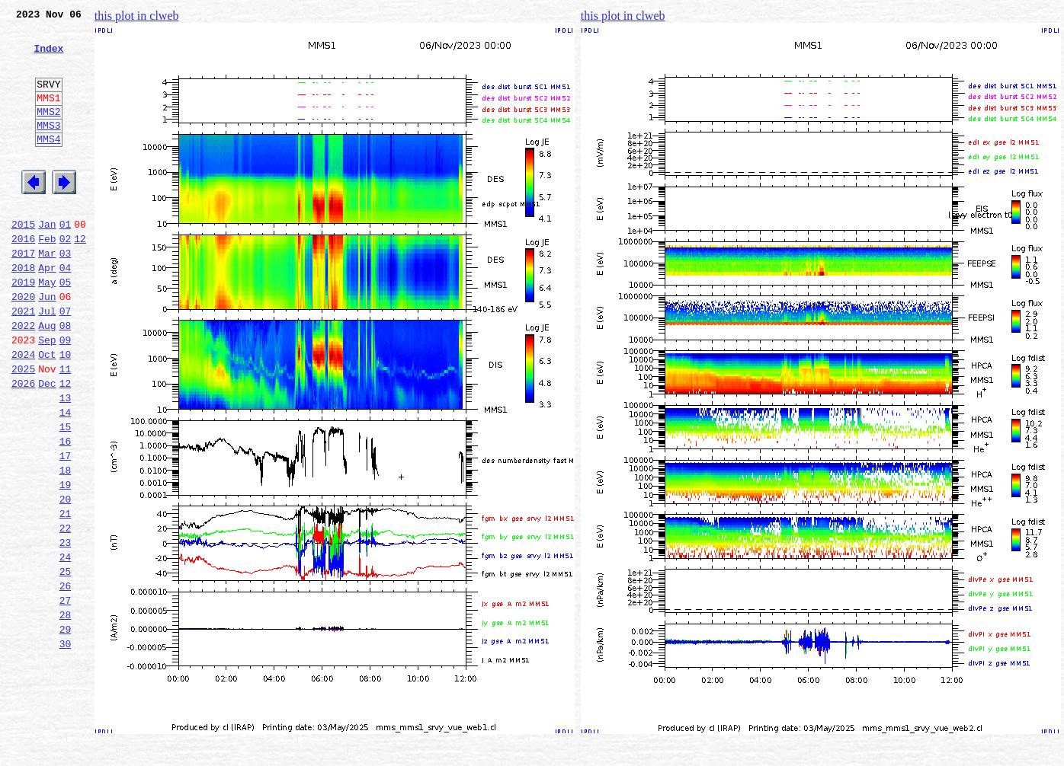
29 (65, 729)
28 (65, 713)
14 (65, 478)
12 (80, 277)
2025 (23, 428)
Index (48, 57)
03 (65, 294)
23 (65, 629)
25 (65, 662)
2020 (23, 344)
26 (65, 679)
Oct (47, 411)
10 (65, 411)
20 (65, 579)
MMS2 (48, 132)
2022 (23, 378)
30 (65, 746)
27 (65, 696)
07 (65, 361)
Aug (47, 378)
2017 (23, 294)
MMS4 (48, 164)
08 (65, 378)
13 (65, 461)
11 (65, 428)
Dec (47, 445)
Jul (47, 361)
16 (65, 512)
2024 (23, 411)
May (47, 327)
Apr (47, 311)
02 (65, 277)
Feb (47, 277)
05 (65, 327)
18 (65, 545)
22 (65, 612)
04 (65, 311)
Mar (47, 294)
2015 (23, 260)
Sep (47, 394)
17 (65, 528)
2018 (23, 311)
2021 (23, 361)
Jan (47, 260)
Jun (47, 344)
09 (65, 394)
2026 (23, 445)
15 (65, 495)
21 (65, 595)
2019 (23, 327)
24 (65, 646)
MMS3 (48, 148)
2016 (23, 277)
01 (65, 260)
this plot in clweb (137, 15)
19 (65, 562)
